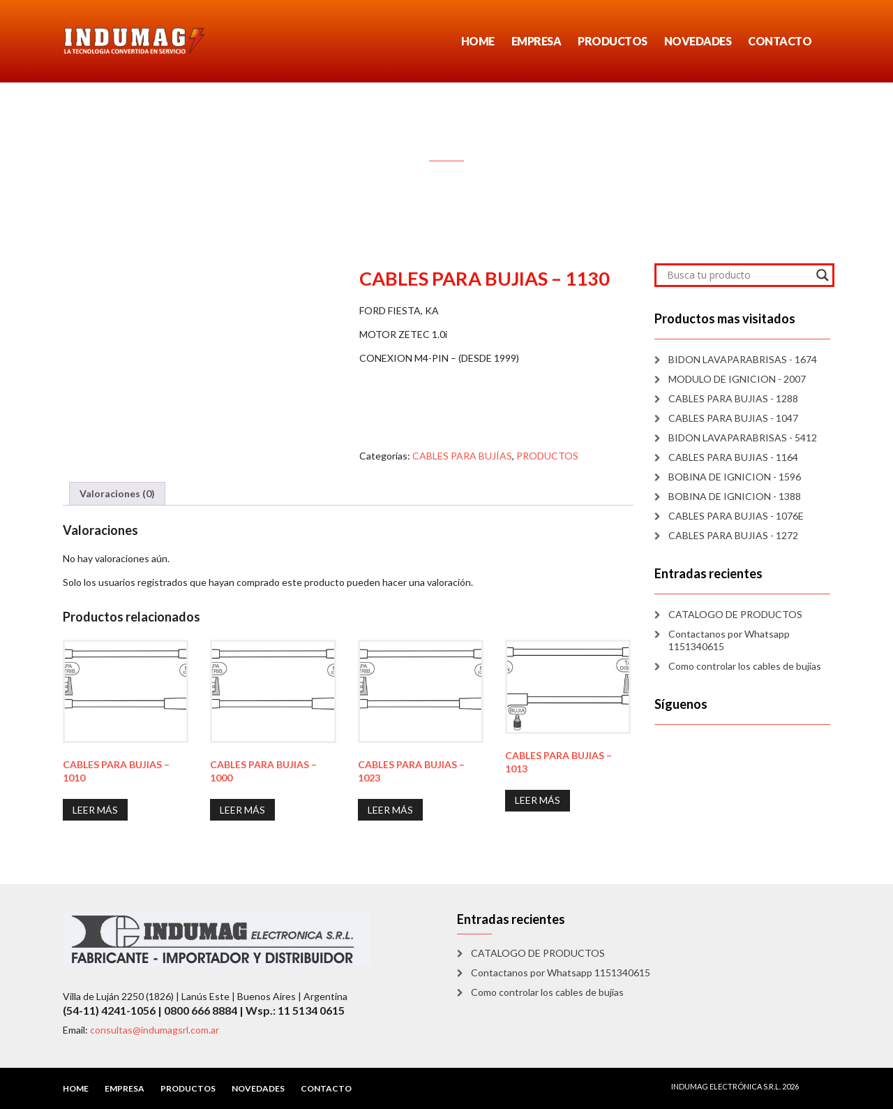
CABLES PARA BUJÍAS (462, 456)
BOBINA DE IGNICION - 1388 (734, 496)
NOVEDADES (698, 40)
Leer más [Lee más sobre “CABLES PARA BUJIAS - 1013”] (537, 800)
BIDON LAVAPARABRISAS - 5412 (742, 437)
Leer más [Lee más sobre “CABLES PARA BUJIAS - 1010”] (95, 810)
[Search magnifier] (822, 275)
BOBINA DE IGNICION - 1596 (734, 477)
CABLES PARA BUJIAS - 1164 (733, 457)
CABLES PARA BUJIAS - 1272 (733, 535)
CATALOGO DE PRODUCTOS (735, 614)
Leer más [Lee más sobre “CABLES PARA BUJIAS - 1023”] (390, 810)
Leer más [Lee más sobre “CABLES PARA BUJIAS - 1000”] (242, 810)
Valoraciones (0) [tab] (117, 493)
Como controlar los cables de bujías (744, 666)
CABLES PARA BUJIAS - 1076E (736, 516)
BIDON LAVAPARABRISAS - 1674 (742, 359)
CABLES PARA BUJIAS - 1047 (733, 418)
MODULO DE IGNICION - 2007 (737, 379)
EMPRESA (536, 40)
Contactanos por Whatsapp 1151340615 (729, 640)
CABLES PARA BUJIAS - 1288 (733, 398)
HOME (478, 40)
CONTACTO (779, 40)
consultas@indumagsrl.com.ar (154, 1030)
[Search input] (738, 275)
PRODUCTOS (612, 40)
